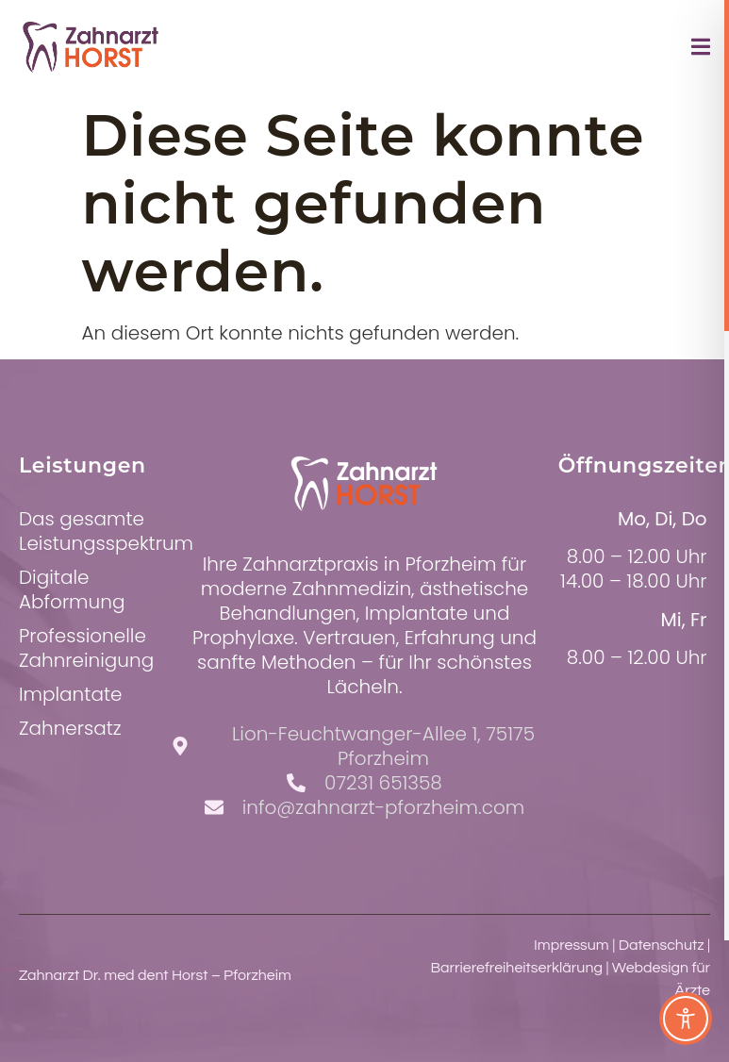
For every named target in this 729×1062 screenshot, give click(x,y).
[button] (41, 1020)
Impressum (571, 945)
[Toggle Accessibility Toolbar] (685, 1018)
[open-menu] (700, 50)
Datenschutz (661, 945)
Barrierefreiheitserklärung (516, 967)
